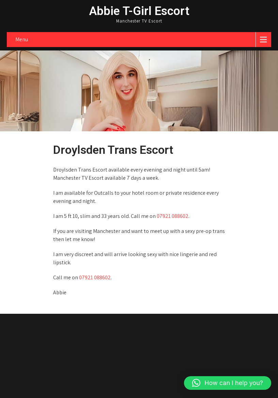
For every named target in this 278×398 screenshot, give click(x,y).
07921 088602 (172, 216)
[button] (227, 383)
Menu (21, 39)
